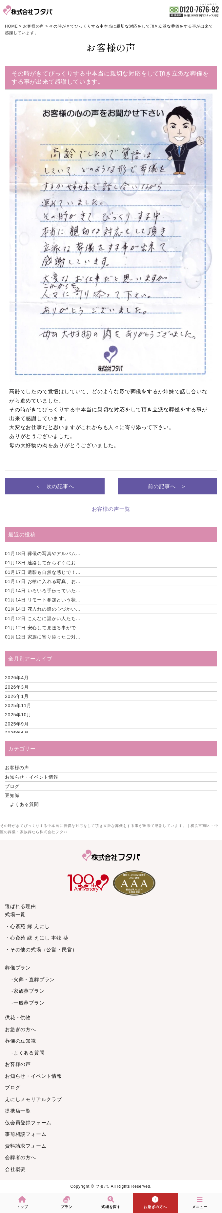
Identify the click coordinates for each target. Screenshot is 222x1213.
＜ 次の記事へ (54, 486)
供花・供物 (18, 1017)
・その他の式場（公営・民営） (41, 949)
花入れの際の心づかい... (43, 609)
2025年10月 (18, 714)
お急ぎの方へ (20, 1029)
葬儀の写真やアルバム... (43, 553)
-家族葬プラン (28, 991)
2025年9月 (17, 723)
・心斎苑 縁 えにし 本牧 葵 (37, 938)
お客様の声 (17, 767)
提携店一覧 (18, 1111)
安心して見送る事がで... (43, 627)
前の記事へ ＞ (167, 486)
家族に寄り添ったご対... (43, 636)
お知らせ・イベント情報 (31, 777)
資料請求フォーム (25, 1146)
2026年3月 (17, 687)
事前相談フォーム (25, 1134)
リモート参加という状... (43, 599)
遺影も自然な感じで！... (43, 572)
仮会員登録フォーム (28, 1122)
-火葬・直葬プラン (33, 979)
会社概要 (15, 1169)
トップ (22, 1202)
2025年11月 (18, 705)
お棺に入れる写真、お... (43, 581)
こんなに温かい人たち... (43, 618)
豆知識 (12, 795)
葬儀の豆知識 (20, 1041)
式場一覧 (15, 914)
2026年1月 (17, 696)
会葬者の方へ (20, 1157)
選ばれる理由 (20, 906)
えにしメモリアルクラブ (33, 1099)
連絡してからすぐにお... (43, 562)
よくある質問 (24, 804)
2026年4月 (17, 677)
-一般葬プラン (28, 1003)
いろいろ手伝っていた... (43, 590)
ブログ (12, 786)
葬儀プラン (18, 967)
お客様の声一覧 (111, 509)
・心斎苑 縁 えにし (27, 926)
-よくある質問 (28, 1052)
